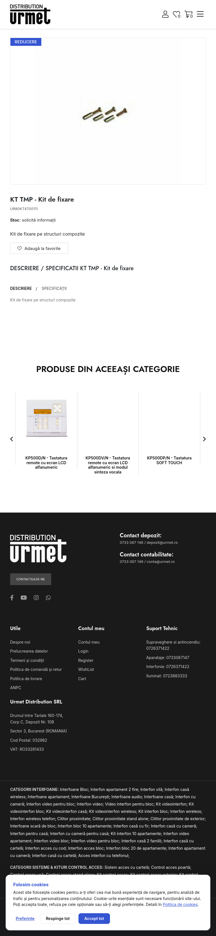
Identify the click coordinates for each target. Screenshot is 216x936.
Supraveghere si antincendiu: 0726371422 (173, 645)
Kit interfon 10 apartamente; (137, 833)
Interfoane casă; (160, 796)
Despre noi (20, 642)
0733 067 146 (131, 542)
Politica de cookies (180, 904)
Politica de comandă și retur (36, 669)
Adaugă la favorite (39, 248)
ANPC (15, 687)
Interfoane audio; (127, 796)
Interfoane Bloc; (75, 789)
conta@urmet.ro (161, 561)
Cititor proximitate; (75, 818)
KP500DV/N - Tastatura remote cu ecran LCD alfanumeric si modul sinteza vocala (108, 464)
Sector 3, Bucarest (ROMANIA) (38, 730)
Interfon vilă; (152, 789)
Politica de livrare (26, 678)
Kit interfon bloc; (154, 811)
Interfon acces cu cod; (46, 848)
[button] (11, 439)
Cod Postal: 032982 (28, 740)
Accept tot (94, 918)
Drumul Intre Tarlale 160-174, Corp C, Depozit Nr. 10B (36, 718)
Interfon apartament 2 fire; (116, 789)
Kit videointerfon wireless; (114, 811)
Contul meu (89, 642)
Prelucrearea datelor (29, 651)
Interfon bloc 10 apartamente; (85, 826)
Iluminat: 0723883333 (166, 675)
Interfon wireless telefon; (33, 818)
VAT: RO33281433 (27, 749)
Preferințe (25, 918)
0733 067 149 (131, 561)
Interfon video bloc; (52, 840)
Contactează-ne (30, 579)
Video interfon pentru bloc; (130, 804)
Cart (82, 678)
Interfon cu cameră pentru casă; (80, 833)
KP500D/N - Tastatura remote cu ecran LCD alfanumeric (46, 462)
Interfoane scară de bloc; (34, 826)
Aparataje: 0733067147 (167, 657)
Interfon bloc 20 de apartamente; (137, 848)
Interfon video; (91, 804)
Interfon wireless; (186, 811)
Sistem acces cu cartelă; (128, 867)
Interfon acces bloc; (87, 848)
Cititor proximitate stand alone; (121, 818)
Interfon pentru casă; (30, 833)
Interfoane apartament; (50, 796)
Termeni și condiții (27, 660)
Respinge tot (58, 918)
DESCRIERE (21, 288)
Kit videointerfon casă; (67, 811)
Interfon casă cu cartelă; (55, 855)
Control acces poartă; (171, 867)
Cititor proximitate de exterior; (178, 818)
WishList (86, 669)
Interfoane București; (91, 796)
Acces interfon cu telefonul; (103, 855)
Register (85, 660)
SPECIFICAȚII (54, 288)
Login (83, 651)
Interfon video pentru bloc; (51, 804)
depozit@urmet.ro (162, 542)
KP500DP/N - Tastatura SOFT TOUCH (169, 460)
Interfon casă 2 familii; (143, 840)
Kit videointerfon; (172, 804)
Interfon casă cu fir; (132, 826)
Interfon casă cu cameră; (174, 826)
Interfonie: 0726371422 (167, 666)
